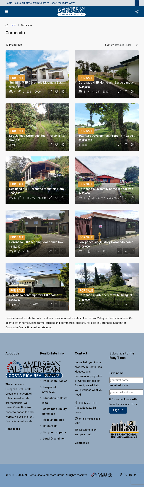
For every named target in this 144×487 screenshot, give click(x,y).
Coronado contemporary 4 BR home (33, 295)
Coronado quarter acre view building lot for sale (111, 295)
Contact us (82, 442)
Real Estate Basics (55, 381)
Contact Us (50, 426)
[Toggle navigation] (137, 3)
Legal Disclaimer (54, 438)
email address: (119, 385)
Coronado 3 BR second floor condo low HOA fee (42, 242)
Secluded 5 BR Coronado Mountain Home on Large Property (50, 189)
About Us (49, 364)
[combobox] (126, 45)
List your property (54, 432)
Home (13, 25)
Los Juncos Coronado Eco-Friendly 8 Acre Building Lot (46, 135)
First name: (116, 373)
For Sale (17, 78)
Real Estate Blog (53, 419)
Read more (13, 428)
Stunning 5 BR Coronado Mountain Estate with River (44, 82)
